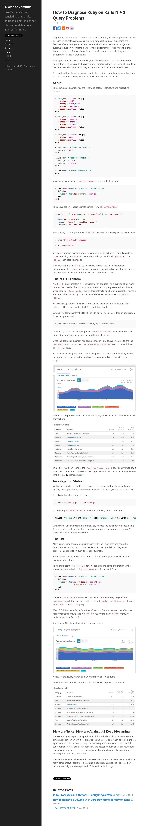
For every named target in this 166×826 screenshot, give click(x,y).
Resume (8, 43)
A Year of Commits (18, 6)
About (8, 48)
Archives (9, 39)
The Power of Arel (70, 804)
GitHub (8, 52)
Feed (7, 56)
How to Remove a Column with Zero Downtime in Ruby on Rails (93, 797)
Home (7, 35)
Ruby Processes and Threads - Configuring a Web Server (93, 791)
